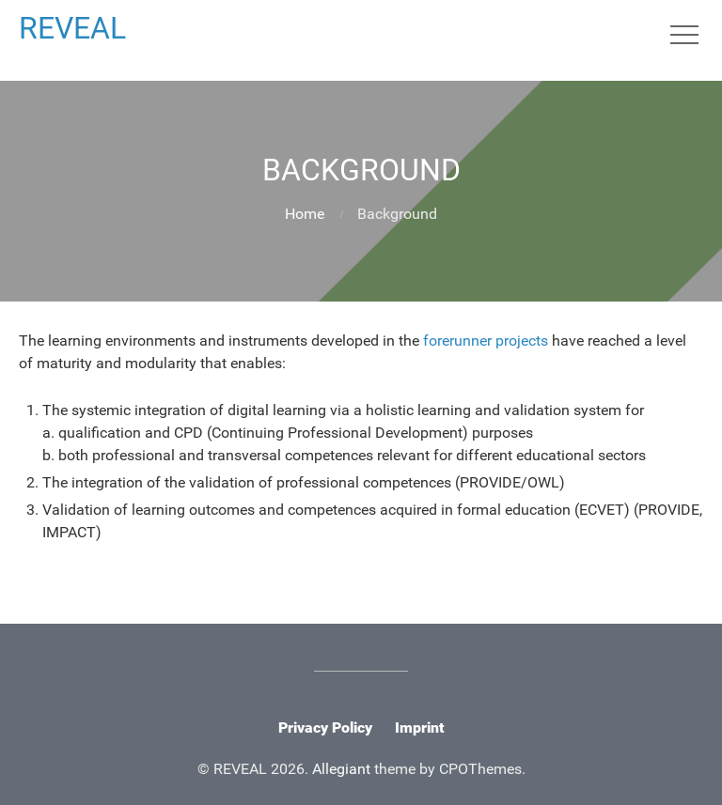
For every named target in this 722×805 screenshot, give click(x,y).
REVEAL (72, 28)
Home (304, 214)
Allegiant (341, 769)
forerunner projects (485, 340)
